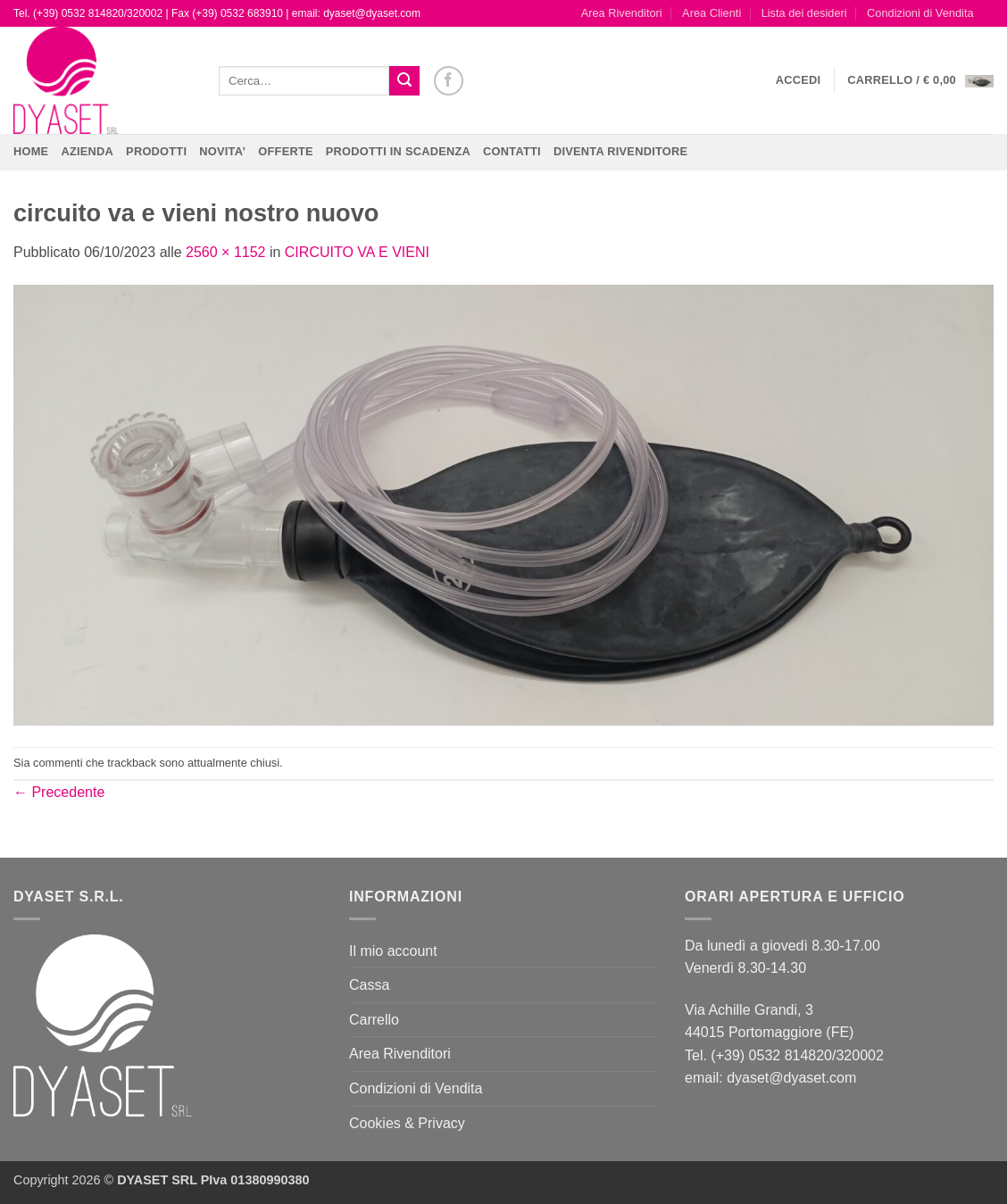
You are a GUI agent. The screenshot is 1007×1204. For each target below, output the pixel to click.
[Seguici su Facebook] (448, 80)
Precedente (58, 792)
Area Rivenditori (621, 13)
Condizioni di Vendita (920, 13)
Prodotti (156, 151)
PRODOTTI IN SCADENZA (398, 151)
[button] (798, 80)
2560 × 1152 (225, 252)
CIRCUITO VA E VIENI (357, 252)
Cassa (369, 984)
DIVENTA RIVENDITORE (620, 151)
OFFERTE (285, 151)
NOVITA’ (222, 151)
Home (30, 151)
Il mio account (393, 951)
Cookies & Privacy (407, 1123)
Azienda (87, 151)
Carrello (374, 1019)
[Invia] (404, 81)
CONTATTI (512, 151)
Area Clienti (711, 13)
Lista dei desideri (804, 13)
